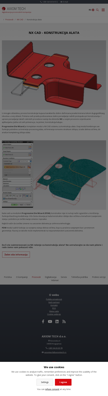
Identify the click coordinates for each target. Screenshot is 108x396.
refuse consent (52, 389)
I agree (63, 382)
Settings (45, 382)
